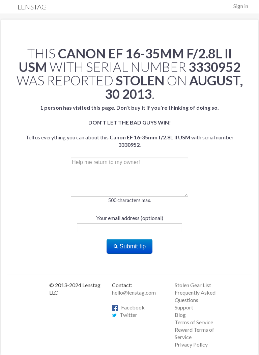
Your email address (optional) (129, 218)
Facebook (128, 307)
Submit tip (129, 246)
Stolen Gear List (193, 285)
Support (184, 307)
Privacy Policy (191, 344)
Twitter (124, 314)
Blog (180, 314)
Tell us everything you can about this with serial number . (130, 126)
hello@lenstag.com (134, 292)
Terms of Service (194, 322)
